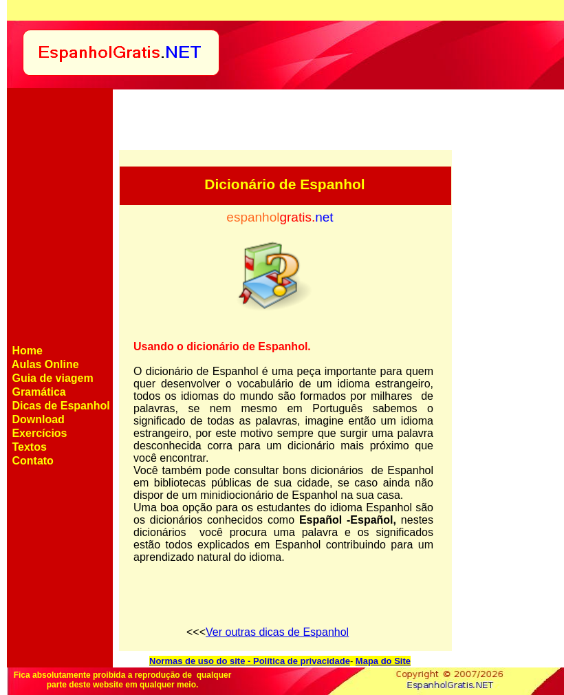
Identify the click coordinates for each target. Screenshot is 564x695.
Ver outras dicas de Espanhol (277, 632)
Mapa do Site (383, 661)
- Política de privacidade (297, 661)
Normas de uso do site (197, 661)
